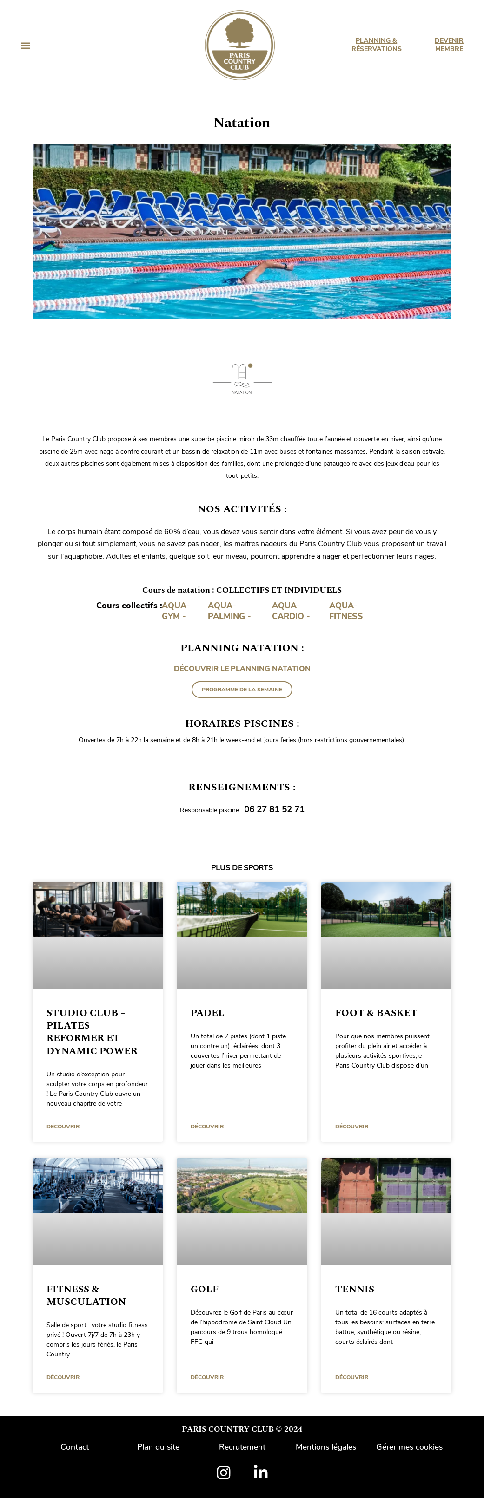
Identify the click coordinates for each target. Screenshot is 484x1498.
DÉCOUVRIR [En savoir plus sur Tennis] (351, 1377)
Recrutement (242, 1446)
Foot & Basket (376, 1012)
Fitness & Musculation (86, 1295)
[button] (25, 45)
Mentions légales (326, 1446)
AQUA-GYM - (176, 610)
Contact (74, 1446)
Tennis (354, 1289)
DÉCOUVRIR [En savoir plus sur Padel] (207, 1126)
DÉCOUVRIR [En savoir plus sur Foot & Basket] (351, 1126)
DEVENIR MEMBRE (449, 44)
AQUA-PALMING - (230, 610)
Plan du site (158, 1446)
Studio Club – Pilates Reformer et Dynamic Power (92, 1031)
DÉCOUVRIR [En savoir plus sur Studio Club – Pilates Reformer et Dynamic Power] (63, 1126)
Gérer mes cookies (409, 1446)
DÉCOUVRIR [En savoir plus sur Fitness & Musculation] (63, 1377)
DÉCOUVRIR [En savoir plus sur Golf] (207, 1377)
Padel (208, 1012)
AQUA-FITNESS (346, 610)
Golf (205, 1289)
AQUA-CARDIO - (292, 610)
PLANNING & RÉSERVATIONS (376, 44)
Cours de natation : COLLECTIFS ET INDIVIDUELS (242, 590)
